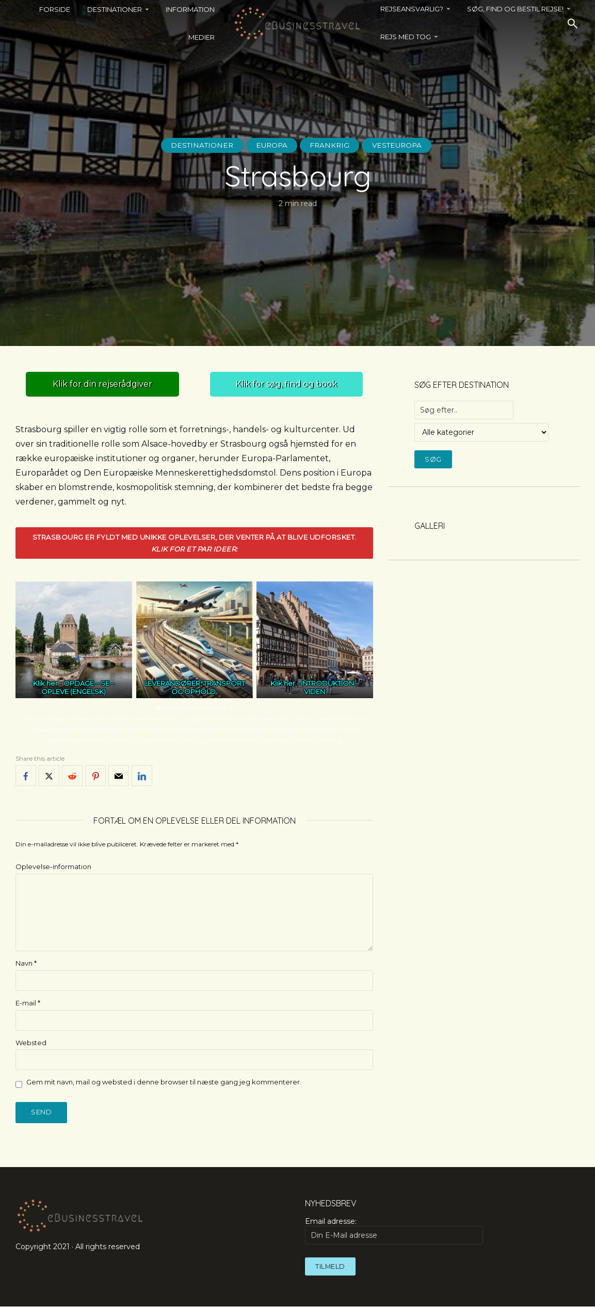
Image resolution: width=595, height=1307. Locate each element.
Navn (26, 963)
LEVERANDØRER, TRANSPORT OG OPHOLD (194, 688)
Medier (201, 37)
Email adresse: (394, 1231)
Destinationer (199, 145)
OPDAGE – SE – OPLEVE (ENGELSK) (78, 688)
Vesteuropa (400, 145)
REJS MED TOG (405, 37)
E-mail (27, 1003)
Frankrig (330, 145)
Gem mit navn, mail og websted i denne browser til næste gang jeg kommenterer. (163, 1082)
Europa (270, 145)
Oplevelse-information (53, 866)
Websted (30, 1042)
